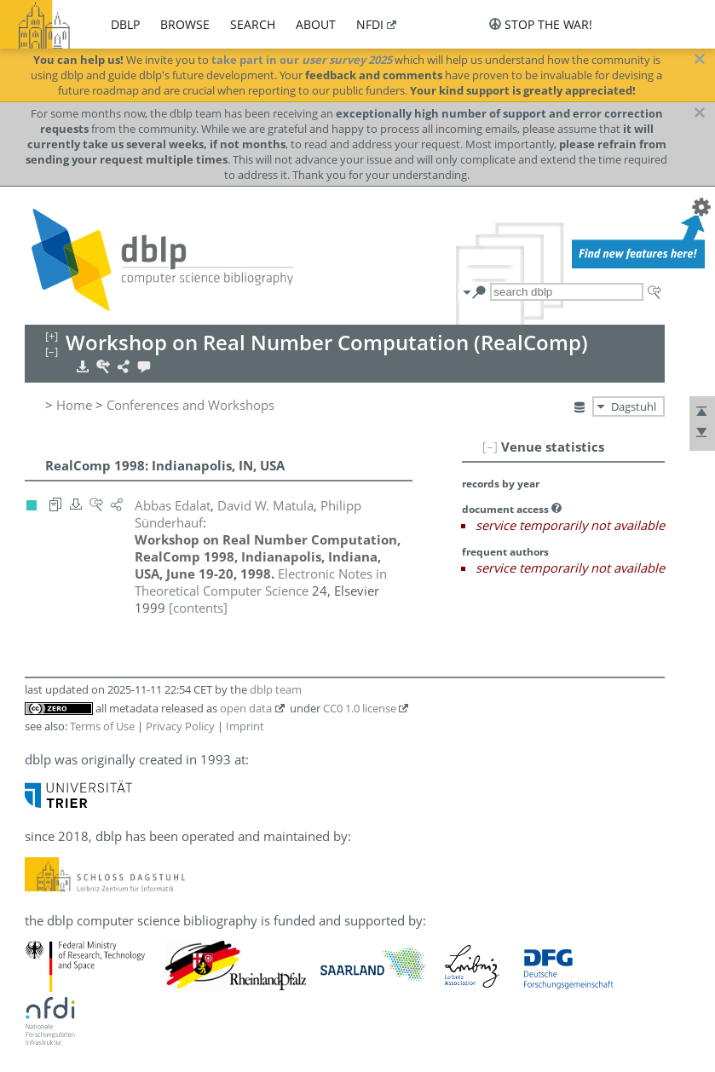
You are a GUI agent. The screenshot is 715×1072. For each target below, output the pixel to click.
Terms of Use (102, 726)
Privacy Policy (180, 726)
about (316, 24)
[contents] (198, 607)
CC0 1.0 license (359, 708)
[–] (490, 446)
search (252, 24)
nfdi (369, 24)
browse (185, 24)
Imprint (245, 726)
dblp (125, 24)
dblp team (276, 689)
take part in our (301, 59)
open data (246, 708)
